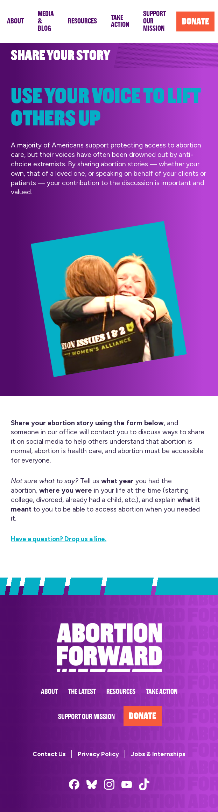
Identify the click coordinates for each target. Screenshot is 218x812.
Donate (142, 716)
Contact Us (49, 753)
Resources (120, 691)
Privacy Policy (98, 753)
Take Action (161, 691)
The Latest (82, 691)
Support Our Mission (86, 716)
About (49, 691)
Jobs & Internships (158, 753)
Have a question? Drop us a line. (62, 539)
